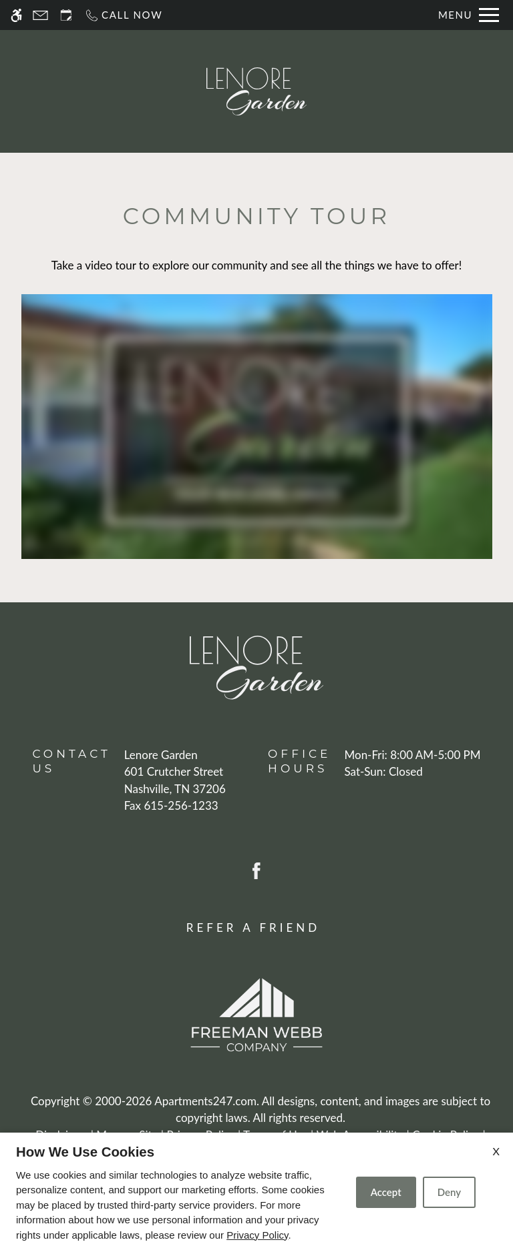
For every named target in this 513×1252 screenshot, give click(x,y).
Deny (449, 1192)
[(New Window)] (175, 780)
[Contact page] (40, 15)
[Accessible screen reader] (16, 15)
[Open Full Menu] (469, 15)
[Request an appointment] (66, 15)
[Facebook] (256, 869)
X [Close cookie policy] (496, 1151)
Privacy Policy (257, 1235)
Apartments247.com (205, 1101)
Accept (386, 1192)
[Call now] (123, 15)
